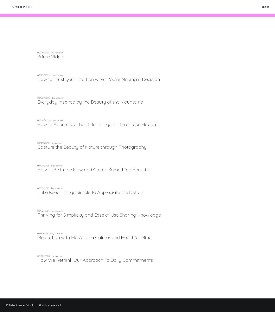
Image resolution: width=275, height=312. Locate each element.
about (265, 8)
